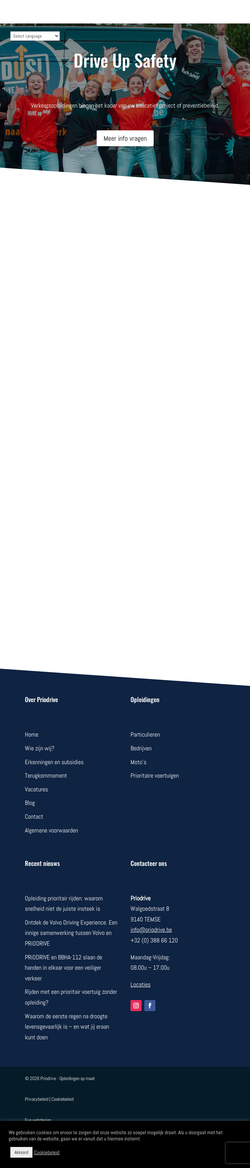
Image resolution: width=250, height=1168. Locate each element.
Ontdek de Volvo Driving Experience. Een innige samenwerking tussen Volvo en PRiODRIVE (71, 932)
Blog (30, 803)
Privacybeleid (36, 1099)
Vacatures (36, 789)
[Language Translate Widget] (35, 36)
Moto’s (138, 762)
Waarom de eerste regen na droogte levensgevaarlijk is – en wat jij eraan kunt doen (67, 1026)
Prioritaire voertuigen (155, 775)
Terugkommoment (46, 775)
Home (31, 734)
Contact (34, 816)
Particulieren (145, 734)
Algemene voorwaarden (51, 830)
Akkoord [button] (21, 1152)
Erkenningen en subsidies (54, 762)
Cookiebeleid (62, 1099)
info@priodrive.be (151, 930)
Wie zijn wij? (39, 748)
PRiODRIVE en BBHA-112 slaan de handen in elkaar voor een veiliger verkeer (63, 967)
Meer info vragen (125, 138)
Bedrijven (141, 748)
